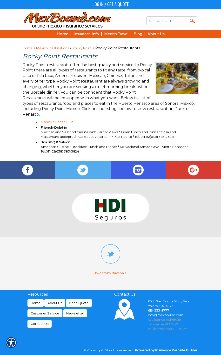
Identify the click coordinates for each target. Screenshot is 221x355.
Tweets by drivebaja (111, 273)
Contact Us (39, 324)
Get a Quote (118, 4)
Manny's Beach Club (57, 122)
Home (28, 48)
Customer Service (45, 313)
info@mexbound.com (165, 315)
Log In (98, 4)
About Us (54, 303)
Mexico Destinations (53, 48)
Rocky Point (82, 48)
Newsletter (75, 313)
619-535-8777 (158, 310)
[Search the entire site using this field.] (168, 20)
